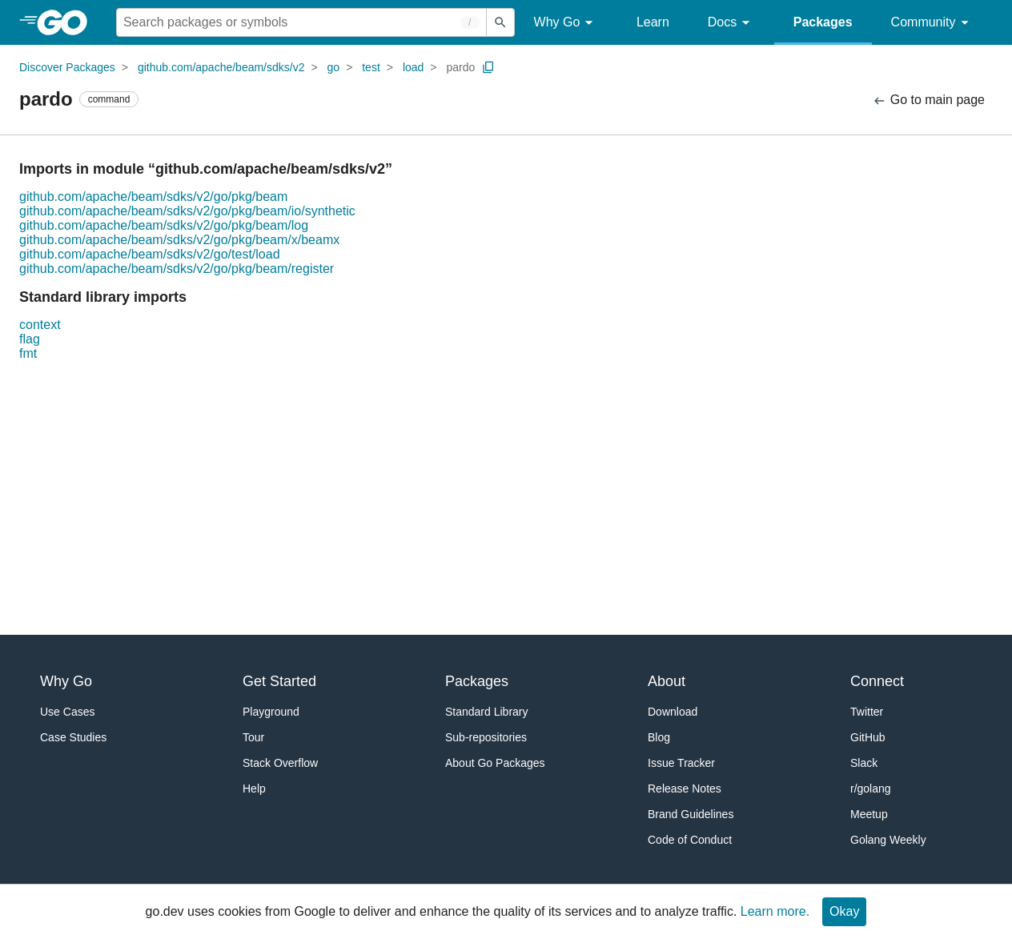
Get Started (279, 681)
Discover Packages (67, 67)
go (333, 67)
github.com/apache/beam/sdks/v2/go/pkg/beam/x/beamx (179, 240)
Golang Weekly (888, 839)
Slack (863, 762)
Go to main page (928, 100)
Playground (271, 711)
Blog (659, 737)
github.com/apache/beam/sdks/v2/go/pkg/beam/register (176, 268)
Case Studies (73, 737)
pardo (460, 67)
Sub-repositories (486, 737)
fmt (28, 353)
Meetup (869, 814)
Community (932, 23)
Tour (253, 737)
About (666, 681)
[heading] (67, 22)
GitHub (868, 737)
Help (254, 788)
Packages (823, 22)
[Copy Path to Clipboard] (488, 67)
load (413, 67)
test (371, 67)
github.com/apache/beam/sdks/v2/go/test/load (149, 254)
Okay (844, 911)
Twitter (866, 711)
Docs (731, 23)
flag (29, 339)
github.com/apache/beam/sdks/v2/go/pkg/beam (153, 196)
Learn (653, 22)
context (40, 324)
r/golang (870, 788)
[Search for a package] (301, 22)
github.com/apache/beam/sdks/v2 (221, 67)
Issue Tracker (681, 762)
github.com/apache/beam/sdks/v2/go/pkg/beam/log (163, 225)
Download (672, 711)
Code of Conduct (690, 839)
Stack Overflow (280, 762)
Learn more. (775, 911)
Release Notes (684, 788)
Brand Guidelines (690, 814)
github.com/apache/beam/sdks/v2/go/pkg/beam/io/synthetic (187, 211)
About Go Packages (495, 762)
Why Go (566, 23)
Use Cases (67, 711)
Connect (877, 681)
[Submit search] (500, 22)
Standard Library (486, 711)
